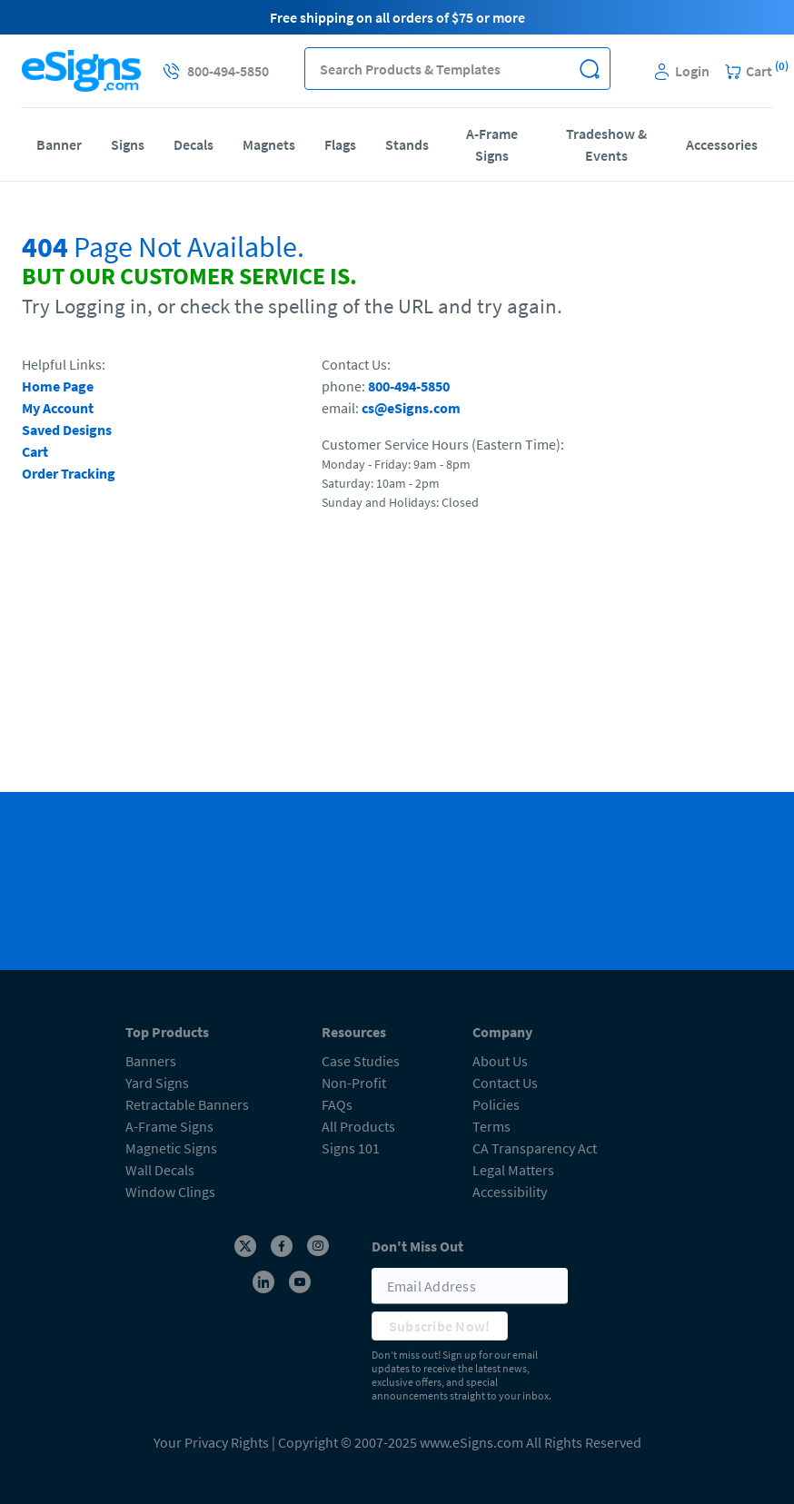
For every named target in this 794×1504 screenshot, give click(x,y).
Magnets (269, 144)
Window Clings (170, 1191)
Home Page (58, 386)
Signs (127, 144)
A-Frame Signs (492, 144)
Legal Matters (513, 1170)
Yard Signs (157, 1083)
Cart (35, 451)
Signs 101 (351, 1148)
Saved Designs (67, 430)
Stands (407, 144)
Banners (150, 1061)
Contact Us (505, 1083)
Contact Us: (356, 364)
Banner (59, 144)
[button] (589, 68)
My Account (58, 408)
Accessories (722, 144)
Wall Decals (159, 1170)
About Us (500, 1061)
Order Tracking (68, 473)
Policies (496, 1104)
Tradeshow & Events (606, 144)
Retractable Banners (187, 1104)
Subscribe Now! (440, 1326)
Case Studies (361, 1061)
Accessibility (509, 1191)
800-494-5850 (409, 386)
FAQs (337, 1104)
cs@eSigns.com (411, 408)
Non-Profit (354, 1083)
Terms (491, 1126)
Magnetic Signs (171, 1148)
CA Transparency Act (534, 1148)
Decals (193, 144)
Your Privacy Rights (211, 1442)
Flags (340, 144)
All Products (358, 1126)
